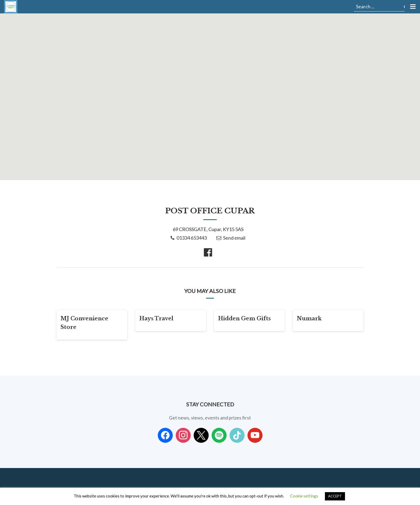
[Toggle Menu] (412, 6)
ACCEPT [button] (335, 496)
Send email (234, 238)
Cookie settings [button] (304, 495)
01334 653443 (192, 238)
